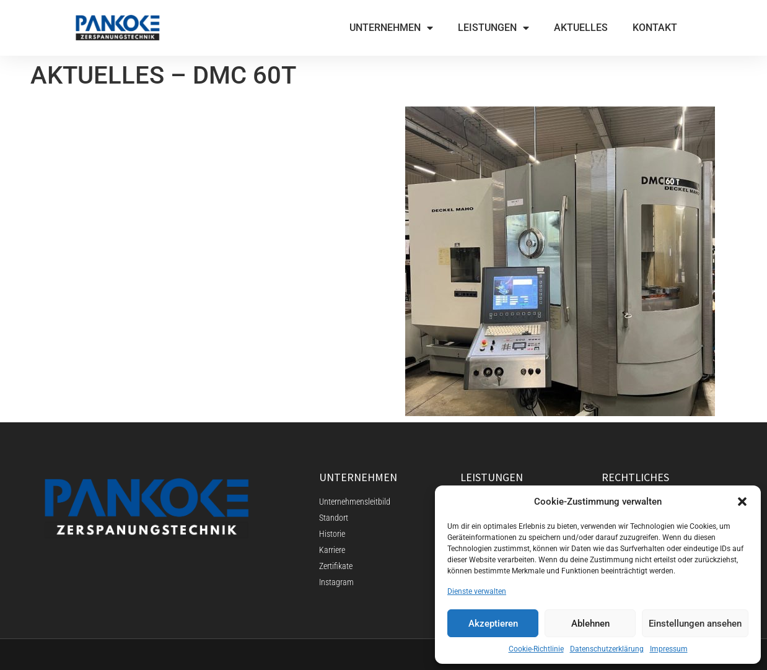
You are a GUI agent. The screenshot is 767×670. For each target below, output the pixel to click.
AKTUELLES (581, 27)
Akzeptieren (493, 623)
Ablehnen (590, 623)
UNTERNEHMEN (391, 28)
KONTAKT (655, 27)
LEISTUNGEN (493, 28)
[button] (742, 501)
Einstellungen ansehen (695, 623)
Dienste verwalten (476, 591)
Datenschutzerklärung (607, 649)
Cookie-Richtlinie (536, 649)
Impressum (669, 649)
